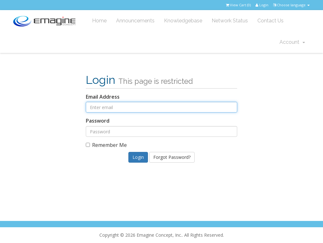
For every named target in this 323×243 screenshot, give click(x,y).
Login (261, 5)
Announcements (135, 21)
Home (99, 21)
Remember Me (106, 145)
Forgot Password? (172, 157)
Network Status (230, 21)
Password (97, 120)
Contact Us (270, 21)
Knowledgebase (183, 21)
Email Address (103, 96)
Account (292, 42)
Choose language (291, 5)
